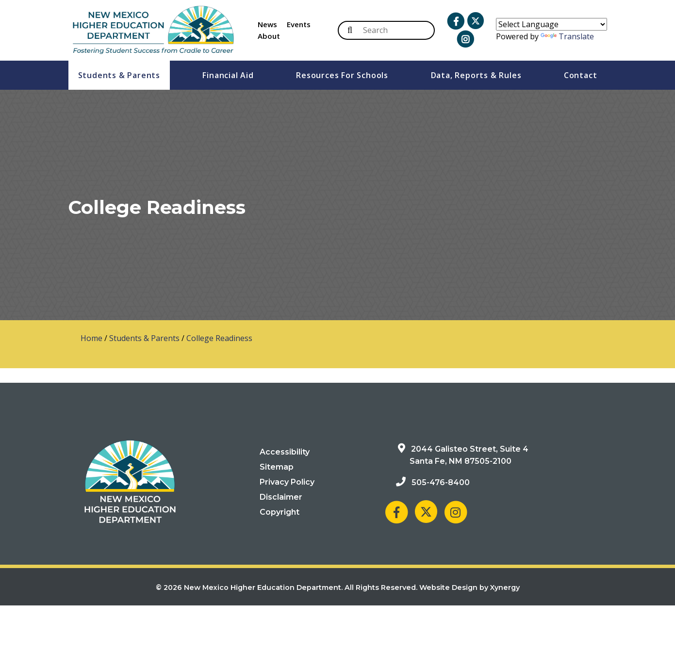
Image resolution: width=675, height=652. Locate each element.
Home (91, 338)
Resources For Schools (342, 75)
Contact (580, 75)
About (269, 36)
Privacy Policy (287, 482)
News (267, 24)
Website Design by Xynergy (469, 587)
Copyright (279, 512)
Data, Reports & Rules (476, 75)
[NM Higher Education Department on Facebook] (396, 511)
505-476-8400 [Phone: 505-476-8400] (441, 482)
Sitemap (277, 467)
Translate (567, 36)
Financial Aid (227, 75)
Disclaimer (281, 497)
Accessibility (285, 451)
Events (299, 24)
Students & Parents (119, 75)
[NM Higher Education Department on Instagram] (455, 511)
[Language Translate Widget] (551, 24)
